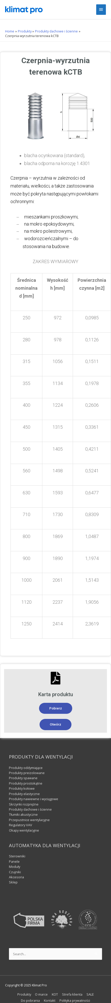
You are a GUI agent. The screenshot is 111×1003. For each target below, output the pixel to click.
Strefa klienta (72, 994)
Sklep (13, 882)
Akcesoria (16, 877)
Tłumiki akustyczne (23, 814)
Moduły (14, 866)
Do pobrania (30, 1000)
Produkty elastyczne (24, 793)
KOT (55, 994)
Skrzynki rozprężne (24, 804)
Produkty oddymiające (26, 767)
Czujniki (15, 872)
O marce (41, 994)
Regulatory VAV (20, 825)
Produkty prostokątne (25, 783)
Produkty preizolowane (27, 773)
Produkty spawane (23, 778)
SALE (90, 994)
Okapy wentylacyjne (24, 830)
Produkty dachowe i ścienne (30, 809)
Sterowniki (17, 856)
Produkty (24, 994)
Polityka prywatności (74, 1000)
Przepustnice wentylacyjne (29, 820)
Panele (14, 861)
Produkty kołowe (22, 788)
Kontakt (49, 1000)
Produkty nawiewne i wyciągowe (33, 799)
